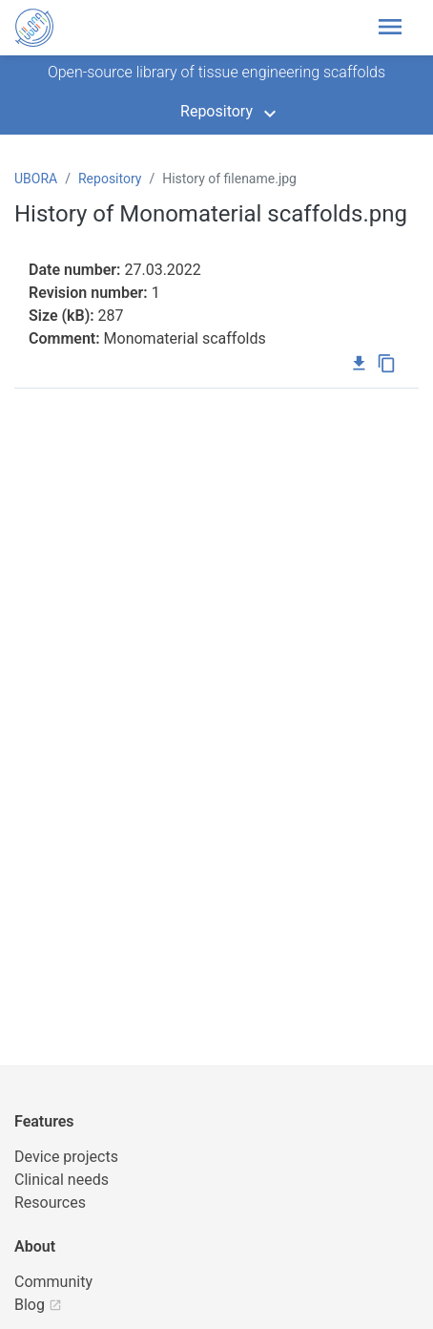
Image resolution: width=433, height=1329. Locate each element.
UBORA (35, 178)
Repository (216, 111)
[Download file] (359, 365)
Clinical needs (61, 1180)
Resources (50, 1202)
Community (53, 1282)
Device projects (66, 1157)
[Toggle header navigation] (396, 28)
